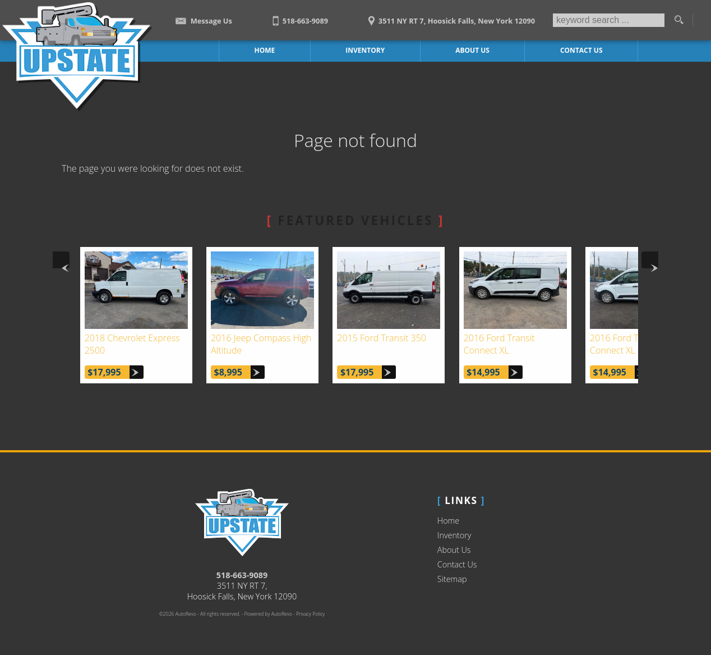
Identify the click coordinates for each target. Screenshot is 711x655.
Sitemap (452, 579)
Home (448, 520)
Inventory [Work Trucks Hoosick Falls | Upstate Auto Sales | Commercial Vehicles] (365, 50)
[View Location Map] (449, 17)
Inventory (454, 535)
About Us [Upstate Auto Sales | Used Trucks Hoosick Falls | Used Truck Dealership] (472, 50)
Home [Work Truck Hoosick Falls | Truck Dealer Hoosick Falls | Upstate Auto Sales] (265, 50)
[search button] (678, 20)
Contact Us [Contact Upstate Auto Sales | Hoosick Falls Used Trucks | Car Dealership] (581, 50)
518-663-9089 (242, 575)
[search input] (608, 20)
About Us (454, 549)
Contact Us (457, 564)
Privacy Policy (310, 614)
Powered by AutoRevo (268, 614)
